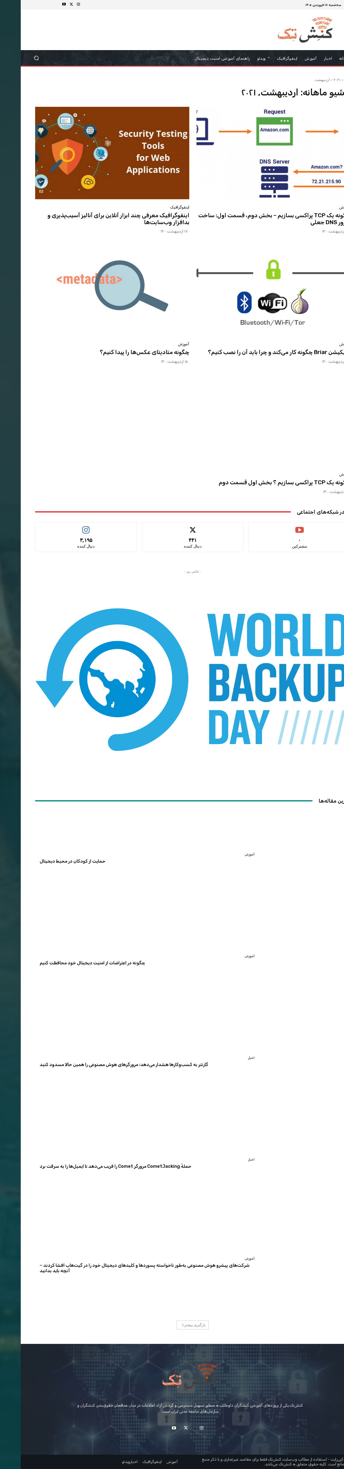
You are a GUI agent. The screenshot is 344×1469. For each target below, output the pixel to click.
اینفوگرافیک (159, 207)
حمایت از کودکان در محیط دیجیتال (52, 861)
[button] (16, 58)
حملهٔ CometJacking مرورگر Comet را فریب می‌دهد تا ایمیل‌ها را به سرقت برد (95, 1166)
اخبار (230, 1057)
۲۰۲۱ (316, 79)
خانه (327, 79)
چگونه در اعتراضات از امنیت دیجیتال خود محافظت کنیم (71, 963)
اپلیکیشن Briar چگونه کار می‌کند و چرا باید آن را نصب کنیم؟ (258, 352)
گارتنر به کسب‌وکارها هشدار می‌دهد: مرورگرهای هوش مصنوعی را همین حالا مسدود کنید (103, 1064)
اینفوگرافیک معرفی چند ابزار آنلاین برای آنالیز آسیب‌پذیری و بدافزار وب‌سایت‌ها (98, 219)
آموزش (324, 207)
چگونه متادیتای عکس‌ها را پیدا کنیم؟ (124, 352)
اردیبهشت (301, 79)
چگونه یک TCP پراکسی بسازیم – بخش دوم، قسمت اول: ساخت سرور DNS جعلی (254, 219)
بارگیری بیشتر (173, 1324)
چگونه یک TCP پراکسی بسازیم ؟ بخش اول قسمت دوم (264, 482)
